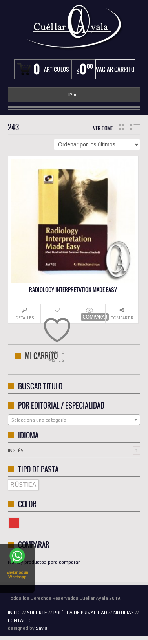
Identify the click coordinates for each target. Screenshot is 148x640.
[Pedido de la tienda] (97, 144)
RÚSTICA (23, 484)
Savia (42, 628)
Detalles (24, 318)
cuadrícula (121, 127)
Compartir (121, 318)
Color (19, 522)
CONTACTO (20, 620)
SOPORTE (37, 612)
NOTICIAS (123, 612)
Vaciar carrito (115, 69)
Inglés (16, 450)
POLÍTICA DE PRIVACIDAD (80, 612)
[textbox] (74, 420)
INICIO (14, 612)
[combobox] (74, 419)
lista (135, 127)
